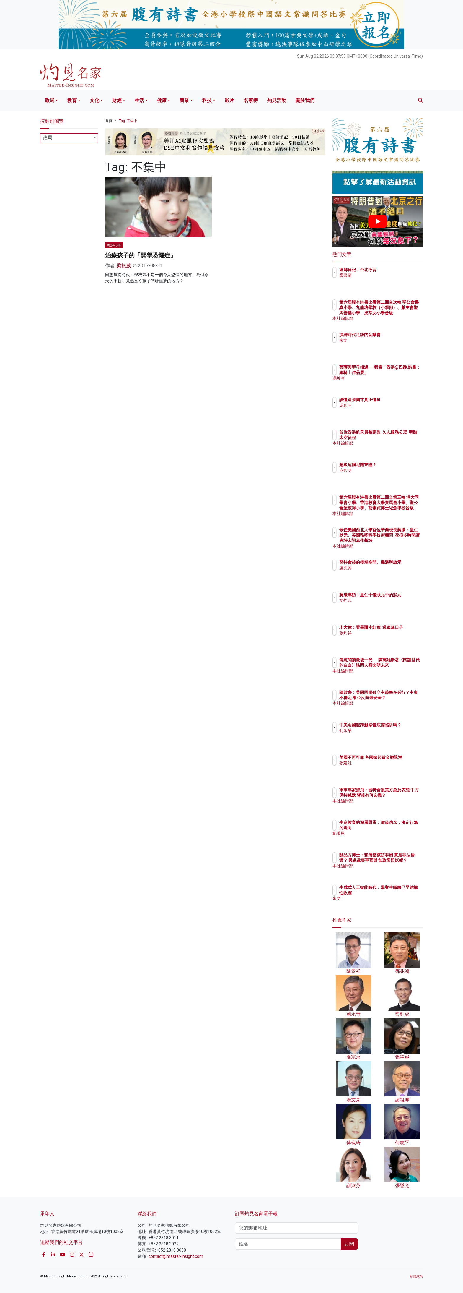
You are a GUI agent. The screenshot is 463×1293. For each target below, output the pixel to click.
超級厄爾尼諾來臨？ (392, 464)
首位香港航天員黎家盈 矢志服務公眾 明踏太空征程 (396, 437)
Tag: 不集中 (128, 121)
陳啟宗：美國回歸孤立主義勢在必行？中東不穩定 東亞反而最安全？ (396, 697)
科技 (207, 100)
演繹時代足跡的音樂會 (394, 334)
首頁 (108, 121)
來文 (378, 340)
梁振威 (124, 265)
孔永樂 (380, 735)
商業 (184, 100)
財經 (117, 100)
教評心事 (114, 245)
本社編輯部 (384, 318)
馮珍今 (380, 383)
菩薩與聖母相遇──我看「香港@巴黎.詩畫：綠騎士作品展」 (397, 372)
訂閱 (349, 1244)
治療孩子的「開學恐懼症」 (140, 255)
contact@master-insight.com (176, 1256)
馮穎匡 (380, 405)
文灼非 (380, 605)
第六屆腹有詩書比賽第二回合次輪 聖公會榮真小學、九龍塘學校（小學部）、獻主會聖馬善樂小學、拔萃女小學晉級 (396, 313)
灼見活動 (276, 100)
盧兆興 (380, 573)
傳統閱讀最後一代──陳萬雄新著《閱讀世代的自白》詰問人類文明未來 (396, 665)
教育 (72, 100)
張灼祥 (380, 638)
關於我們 (305, 100)
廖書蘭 (380, 275)
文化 (94, 100)
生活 (139, 100)
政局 (49, 100)
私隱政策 (416, 1276)
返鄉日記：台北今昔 (392, 269)
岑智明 (380, 470)
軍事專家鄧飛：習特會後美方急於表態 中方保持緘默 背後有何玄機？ (397, 795)
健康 (162, 100)
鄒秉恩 (380, 833)
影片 (229, 100)
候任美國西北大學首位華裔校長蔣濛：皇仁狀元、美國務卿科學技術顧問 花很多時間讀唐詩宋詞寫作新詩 (397, 540)
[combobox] (69, 138)
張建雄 (380, 768)
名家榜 (251, 100)
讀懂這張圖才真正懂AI (394, 399)
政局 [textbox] (47, 137)
